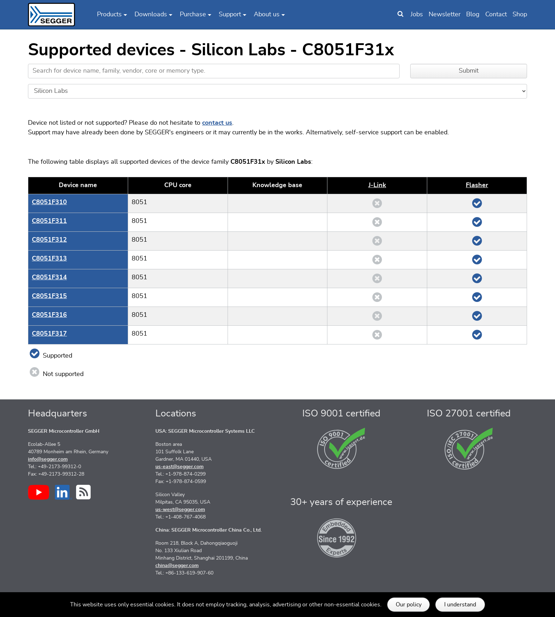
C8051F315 (49, 296)
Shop (520, 14)
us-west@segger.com (180, 509)
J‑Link (377, 185)
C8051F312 (49, 240)
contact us (217, 123)
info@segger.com (48, 459)
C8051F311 (49, 221)
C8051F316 (49, 315)
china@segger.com (177, 565)
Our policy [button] (409, 604)
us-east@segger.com (179, 466)
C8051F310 (49, 202)
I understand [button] (460, 604)
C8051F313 (49, 259)
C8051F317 (49, 334)
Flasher (477, 185)
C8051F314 (49, 277)
